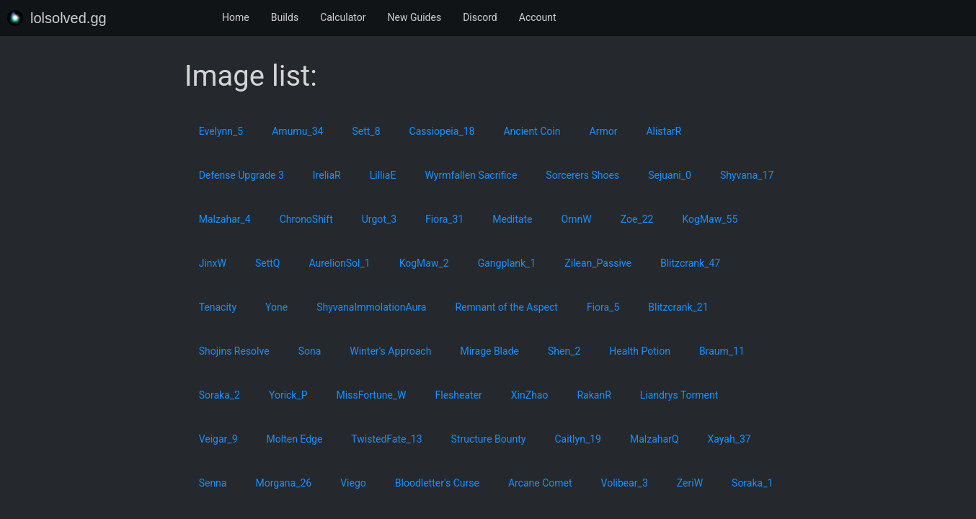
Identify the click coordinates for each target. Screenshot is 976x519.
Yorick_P (288, 395)
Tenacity (217, 307)
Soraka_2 (219, 395)
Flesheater (458, 395)
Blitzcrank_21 (678, 307)
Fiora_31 (444, 219)
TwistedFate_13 (386, 439)
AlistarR (663, 131)
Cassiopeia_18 (442, 131)
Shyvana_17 (746, 175)
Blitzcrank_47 (690, 263)
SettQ (267, 263)
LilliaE (383, 175)
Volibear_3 (624, 483)
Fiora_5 (603, 307)
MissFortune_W (372, 395)
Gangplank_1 (507, 263)
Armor (604, 131)
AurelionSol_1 (339, 263)
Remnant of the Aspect (506, 307)
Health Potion (639, 351)
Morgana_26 (283, 483)
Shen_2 (564, 351)
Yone (276, 307)
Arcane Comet (540, 483)
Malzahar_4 (225, 219)
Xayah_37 (728, 439)
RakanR (594, 395)
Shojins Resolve (234, 351)
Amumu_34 (297, 131)
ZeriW (690, 483)
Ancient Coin (531, 131)
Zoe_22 (637, 219)
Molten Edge (295, 439)
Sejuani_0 (669, 175)
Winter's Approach (390, 351)
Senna (213, 483)
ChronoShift (306, 219)
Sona (309, 351)
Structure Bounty (488, 439)
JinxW (212, 263)
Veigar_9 (218, 439)
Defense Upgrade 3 (241, 175)
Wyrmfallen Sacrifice (471, 175)
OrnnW (576, 219)
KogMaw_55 (709, 219)
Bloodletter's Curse (437, 483)
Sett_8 (366, 131)
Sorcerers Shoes (582, 175)
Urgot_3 (379, 219)
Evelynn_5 (221, 131)
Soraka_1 (752, 483)
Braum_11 (722, 351)
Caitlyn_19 (577, 439)
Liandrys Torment (679, 395)
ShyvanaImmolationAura (371, 307)
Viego (353, 483)
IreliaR (327, 175)
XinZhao (530, 395)
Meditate (512, 219)
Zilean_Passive (597, 263)
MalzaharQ (654, 439)
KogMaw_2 (424, 263)
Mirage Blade (489, 351)
